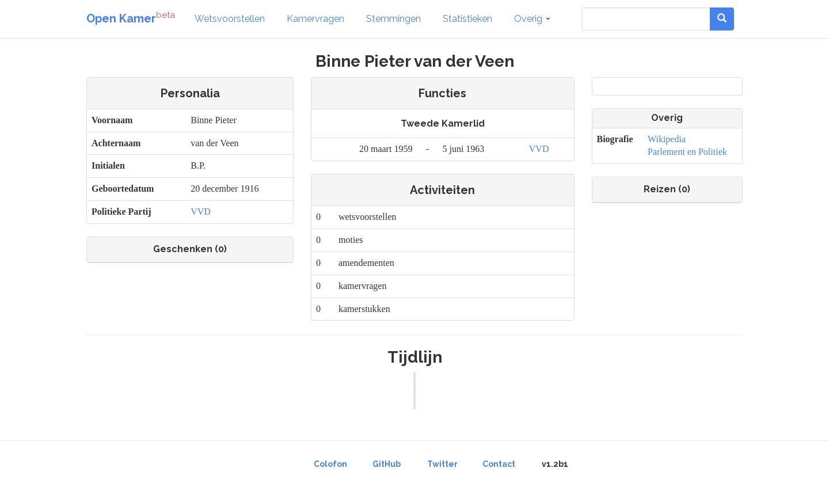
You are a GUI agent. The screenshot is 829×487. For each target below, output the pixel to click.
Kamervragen (315, 18)
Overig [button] (532, 18)
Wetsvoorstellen (230, 18)
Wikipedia (667, 139)
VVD (201, 211)
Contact (498, 464)
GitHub (386, 464)
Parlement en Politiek (687, 152)
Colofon (330, 464)
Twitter (442, 464)
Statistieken (467, 18)
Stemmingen (393, 18)
